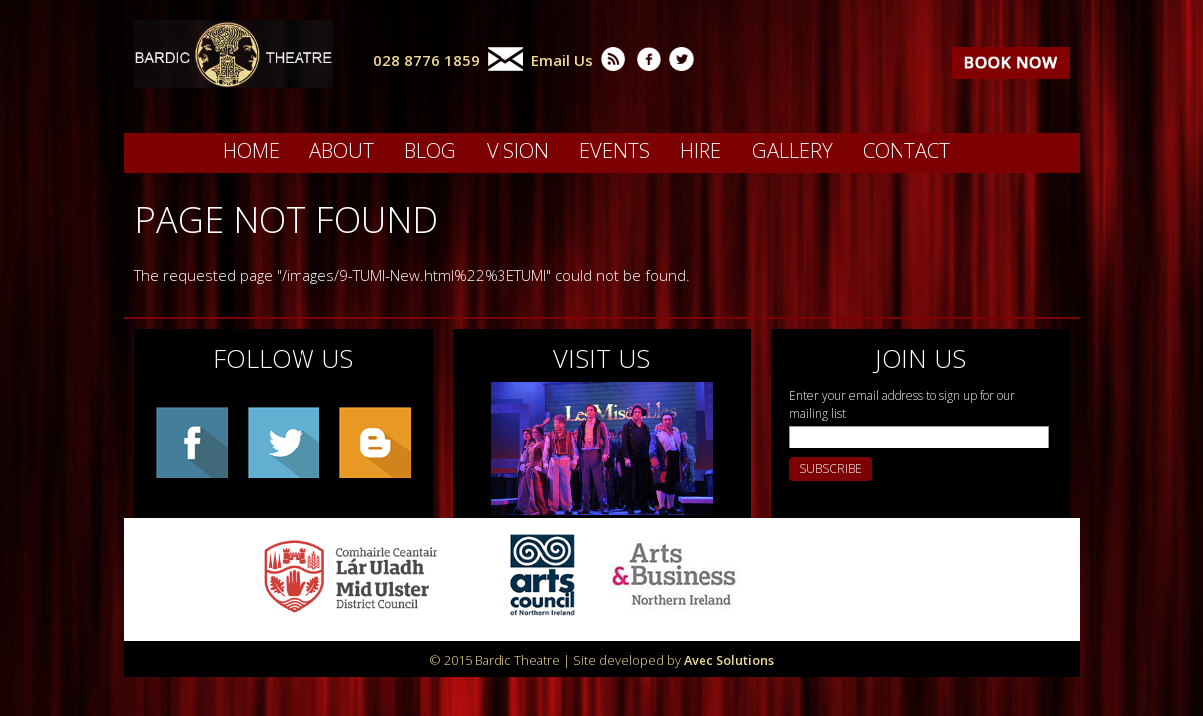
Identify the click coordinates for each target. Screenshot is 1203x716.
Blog (430, 150)
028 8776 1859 (426, 60)
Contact (906, 150)
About (341, 150)
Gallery (792, 150)
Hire (700, 150)
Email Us (562, 60)
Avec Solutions (729, 660)
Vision (518, 150)
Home (251, 150)
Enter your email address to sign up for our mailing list (902, 404)
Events (614, 150)
